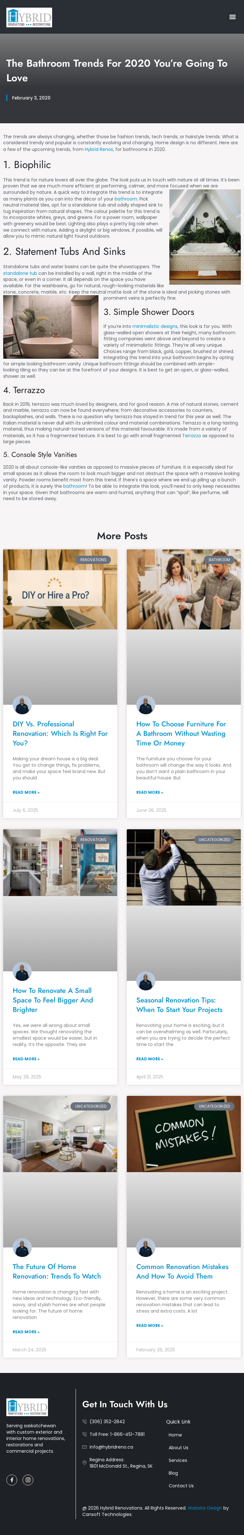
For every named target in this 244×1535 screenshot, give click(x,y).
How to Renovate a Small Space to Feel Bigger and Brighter (53, 1000)
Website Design (205, 1508)
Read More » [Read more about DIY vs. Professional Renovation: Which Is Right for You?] (26, 792)
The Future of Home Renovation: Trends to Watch (57, 1271)
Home (175, 1435)
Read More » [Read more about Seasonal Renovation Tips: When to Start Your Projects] (149, 1059)
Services (178, 1460)
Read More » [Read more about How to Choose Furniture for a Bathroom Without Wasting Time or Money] (149, 792)
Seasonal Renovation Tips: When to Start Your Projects (179, 1005)
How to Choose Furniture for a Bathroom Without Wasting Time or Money (181, 733)
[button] (232, 16)
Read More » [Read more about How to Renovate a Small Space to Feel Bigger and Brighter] (26, 1059)
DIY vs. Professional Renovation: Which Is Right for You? (60, 733)
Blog (173, 1473)
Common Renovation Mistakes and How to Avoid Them (182, 1271)
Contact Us (181, 1486)
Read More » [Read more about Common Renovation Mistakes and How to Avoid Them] (149, 1325)
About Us (178, 1447)
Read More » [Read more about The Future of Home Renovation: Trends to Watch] (26, 1332)
